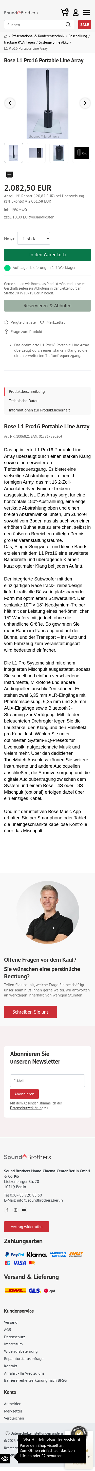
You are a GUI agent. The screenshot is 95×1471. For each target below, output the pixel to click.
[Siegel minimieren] (87, 1433)
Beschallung (77, 36)
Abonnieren (24, 1093)
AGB (7, 1329)
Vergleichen (14, 1418)
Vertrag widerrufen (26, 1226)
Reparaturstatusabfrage (23, 1358)
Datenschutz (14, 1336)
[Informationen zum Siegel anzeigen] (79, 1463)
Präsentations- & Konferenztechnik (38, 36)
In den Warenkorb (47, 254)
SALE (84, 24)
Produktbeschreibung (27, 391)
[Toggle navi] (86, 12)
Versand (10, 1322)
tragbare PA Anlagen (19, 42)
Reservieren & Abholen (47, 305)
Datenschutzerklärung (26, 1107)
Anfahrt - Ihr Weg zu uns (24, 1373)
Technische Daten (24, 400)
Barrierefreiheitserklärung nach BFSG (35, 1380)
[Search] (39, 24)
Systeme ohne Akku (54, 42)
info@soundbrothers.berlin (40, 1200)
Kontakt (10, 1365)
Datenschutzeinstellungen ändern (34, 1433)
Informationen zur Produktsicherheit (39, 409)
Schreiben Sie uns (30, 1012)
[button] (75, 12)
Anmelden (12, 1403)
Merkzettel (13, 1410)
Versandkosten (42, 216)
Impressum (13, 1343)
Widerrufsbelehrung (20, 1351)
